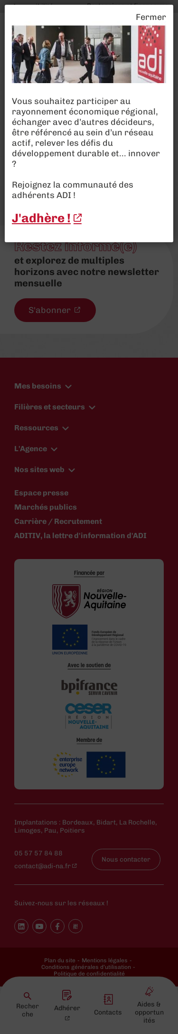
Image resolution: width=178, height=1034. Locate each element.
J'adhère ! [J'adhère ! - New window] (41, 218)
